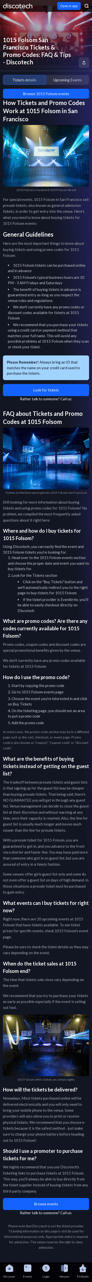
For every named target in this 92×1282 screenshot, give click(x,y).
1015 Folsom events (56, 557)
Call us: (66, 399)
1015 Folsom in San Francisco (58, 199)
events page (54, 692)
